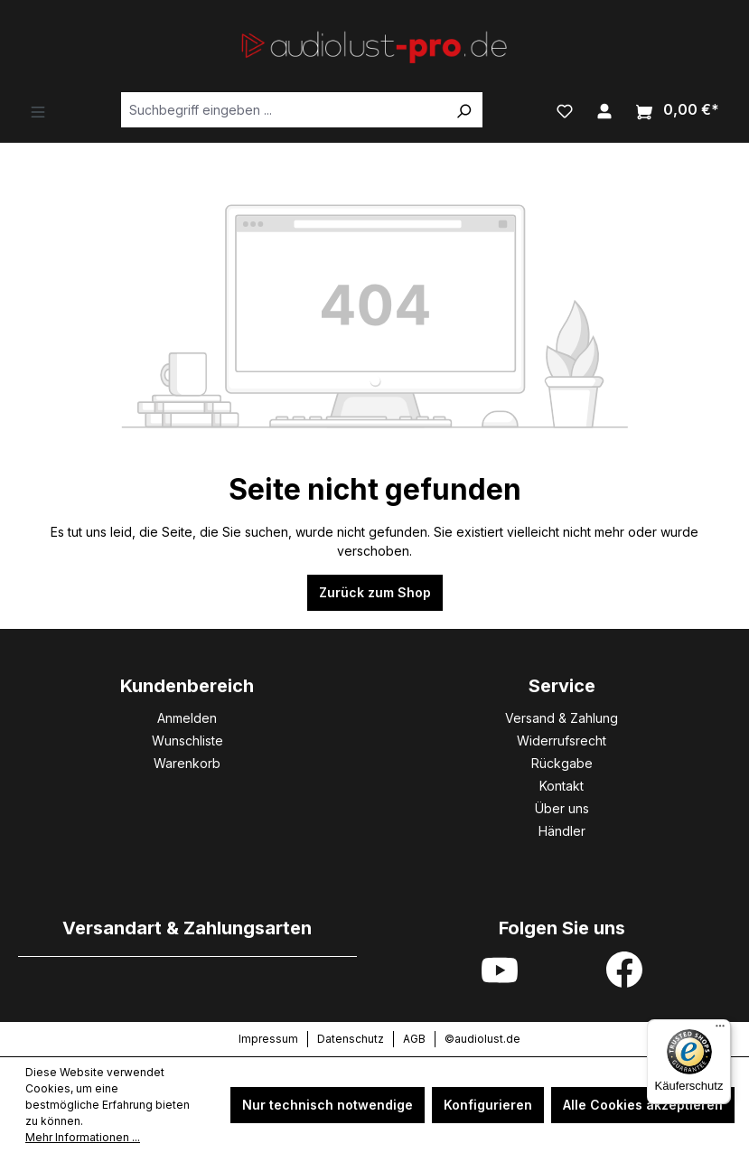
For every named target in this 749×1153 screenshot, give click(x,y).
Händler (561, 831)
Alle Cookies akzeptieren (643, 1104)
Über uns (562, 808)
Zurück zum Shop (375, 592)
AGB (414, 1038)
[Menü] (38, 110)
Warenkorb (187, 763)
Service (562, 686)
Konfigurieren (488, 1104)
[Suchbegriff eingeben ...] (283, 109)
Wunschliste (187, 740)
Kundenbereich (187, 686)
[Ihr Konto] (604, 109)
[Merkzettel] (565, 109)
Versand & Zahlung (561, 718)
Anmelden (187, 718)
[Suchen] (463, 109)
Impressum (268, 1038)
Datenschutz (350, 1038)
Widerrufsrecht (561, 740)
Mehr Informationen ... (82, 1137)
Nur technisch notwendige (327, 1104)
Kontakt (561, 785)
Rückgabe (562, 763)
